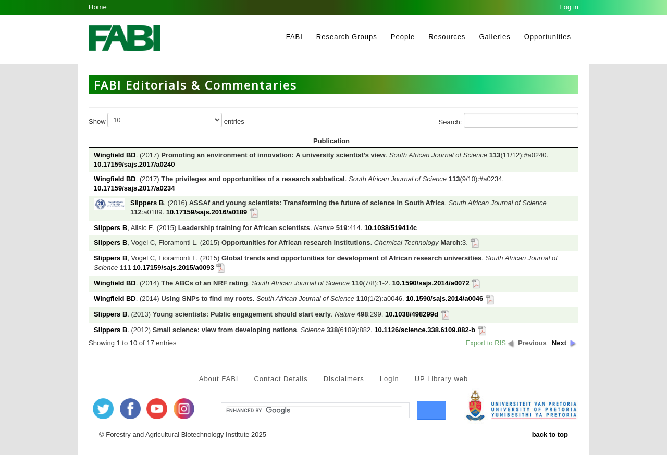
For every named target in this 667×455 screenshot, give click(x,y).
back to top (550, 434)
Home (98, 7)
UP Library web (441, 379)
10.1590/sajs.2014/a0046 (444, 298)
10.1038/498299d (411, 314)
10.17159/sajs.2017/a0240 (134, 164)
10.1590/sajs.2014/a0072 (431, 283)
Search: (508, 120)
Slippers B (147, 203)
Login (389, 379)
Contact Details (280, 379)
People (403, 37)
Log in (569, 7)
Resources (446, 37)
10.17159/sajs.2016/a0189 (206, 212)
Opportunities (547, 37)
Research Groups (346, 37)
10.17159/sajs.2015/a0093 (173, 267)
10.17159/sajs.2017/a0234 (134, 188)
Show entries (166, 120)
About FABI (219, 379)
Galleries (494, 37)
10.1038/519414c (390, 228)
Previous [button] (532, 343)
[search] (314, 410)
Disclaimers (344, 379)
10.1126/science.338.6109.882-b (424, 330)
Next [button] (559, 343)
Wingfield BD (115, 155)
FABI (294, 37)
